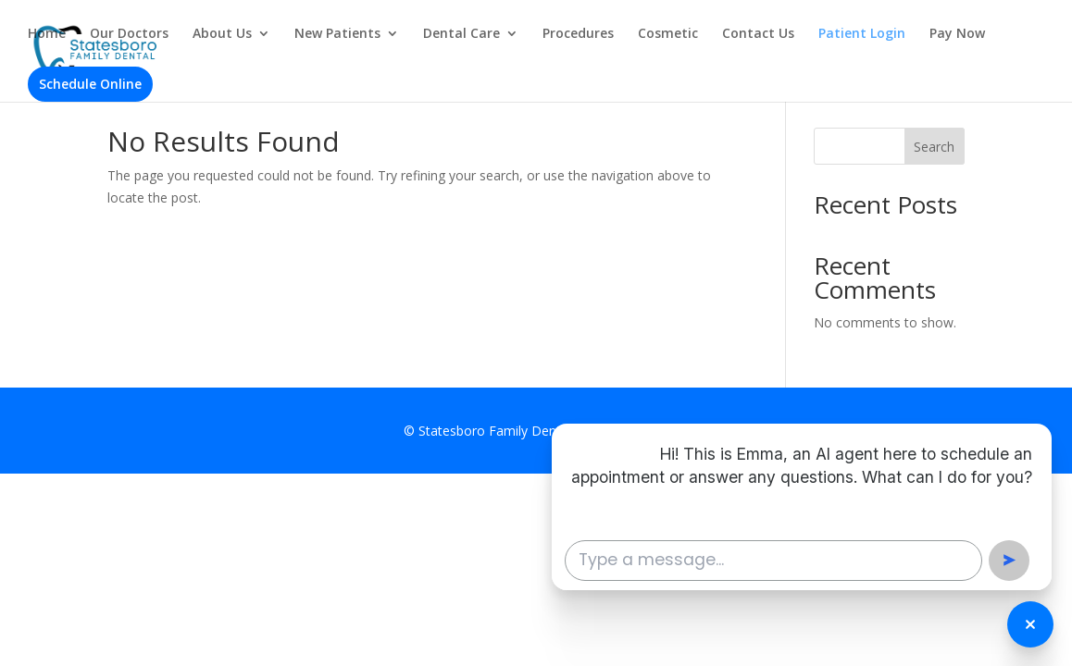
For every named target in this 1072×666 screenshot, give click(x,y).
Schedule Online (90, 83)
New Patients (337, 34)
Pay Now (957, 34)
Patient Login (861, 34)
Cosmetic (668, 34)
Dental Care (461, 34)
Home (47, 34)
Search (934, 146)
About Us (222, 34)
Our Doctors (129, 34)
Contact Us (758, 34)
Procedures (578, 34)
